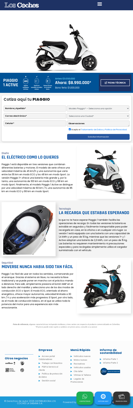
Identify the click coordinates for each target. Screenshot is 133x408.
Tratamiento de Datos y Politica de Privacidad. (104, 129)
